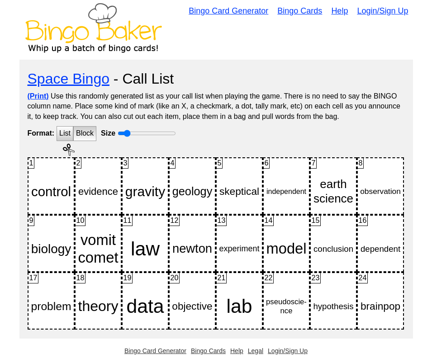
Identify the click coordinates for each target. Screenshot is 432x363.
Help (339, 10)
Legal (255, 351)
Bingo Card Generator (228, 10)
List (65, 133)
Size (108, 133)
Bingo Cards (299, 10)
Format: (41, 133)
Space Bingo (68, 79)
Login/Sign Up (382, 10)
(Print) (38, 96)
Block (85, 133)
